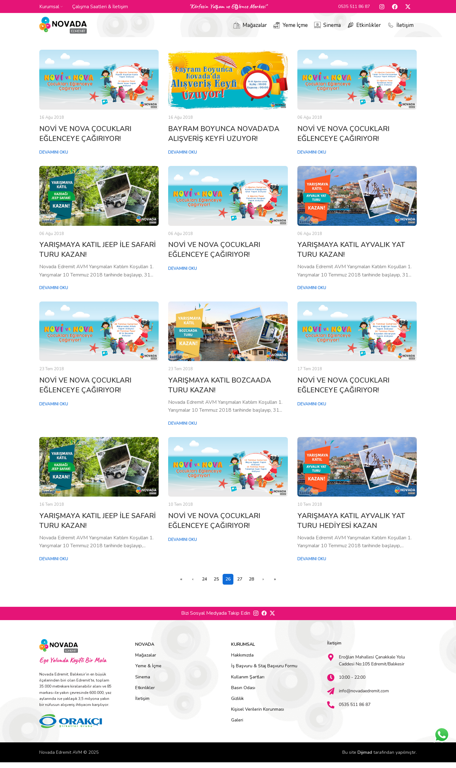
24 (204, 585)
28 (251, 585)
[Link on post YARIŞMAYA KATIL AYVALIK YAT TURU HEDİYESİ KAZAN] (357, 472)
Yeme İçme (295, 28)
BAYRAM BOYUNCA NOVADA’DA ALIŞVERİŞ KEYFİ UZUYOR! (223, 139)
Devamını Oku (53, 158)
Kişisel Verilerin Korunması (257, 715)
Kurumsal (243, 650)
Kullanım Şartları (247, 682)
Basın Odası (243, 693)
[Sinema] (317, 28)
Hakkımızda (242, 661)
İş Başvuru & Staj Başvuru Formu (264, 672)
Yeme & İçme (148, 672)
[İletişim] (390, 28)
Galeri (237, 726)
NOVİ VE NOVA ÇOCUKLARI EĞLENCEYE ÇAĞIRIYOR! (85, 139)
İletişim (405, 28)
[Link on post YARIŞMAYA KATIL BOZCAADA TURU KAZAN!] (228, 337)
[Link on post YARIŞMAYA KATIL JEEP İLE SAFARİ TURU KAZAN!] (99, 202)
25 (216, 585)
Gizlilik (237, 704)
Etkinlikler (368, 28)
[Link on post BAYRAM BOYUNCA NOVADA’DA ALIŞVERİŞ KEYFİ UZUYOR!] (228, 85)
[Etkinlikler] (350, 28)
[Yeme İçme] (276, 28)
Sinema (332, 28)
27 (239, 585)
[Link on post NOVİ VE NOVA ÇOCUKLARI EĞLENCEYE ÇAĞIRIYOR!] (99, 85)
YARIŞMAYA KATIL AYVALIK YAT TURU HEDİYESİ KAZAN (351, 526)
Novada (144, 650)
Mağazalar (255, 28)
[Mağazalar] (236, 28)
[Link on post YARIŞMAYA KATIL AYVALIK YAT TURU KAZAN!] (357, 202)
